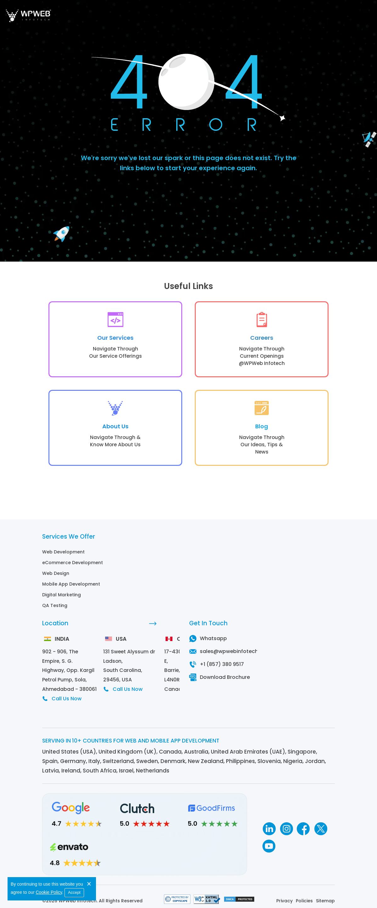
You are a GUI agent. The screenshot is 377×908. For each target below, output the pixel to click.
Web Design (55, 577)
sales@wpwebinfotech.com (235, 655)
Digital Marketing (61, 598)
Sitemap (325, 895)
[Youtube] (269, 841)
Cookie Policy (49, 891)
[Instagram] (286, 823)
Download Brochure (225, 681)
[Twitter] (321, 823)
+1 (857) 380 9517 (222, 668)
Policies (304, 895)
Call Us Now (67, 693)
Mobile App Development (71, 588)
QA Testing (54, 609)
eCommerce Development (72, 566)
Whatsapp (213, 642)
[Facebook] (303, 823)
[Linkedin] (269, 823)
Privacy (284, 895)
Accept (74, 892)
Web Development (63, 555)
